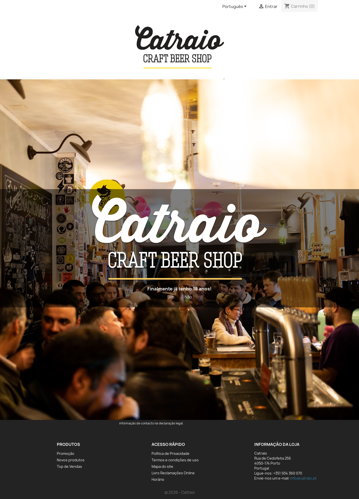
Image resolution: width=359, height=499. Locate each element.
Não (188, 296)
